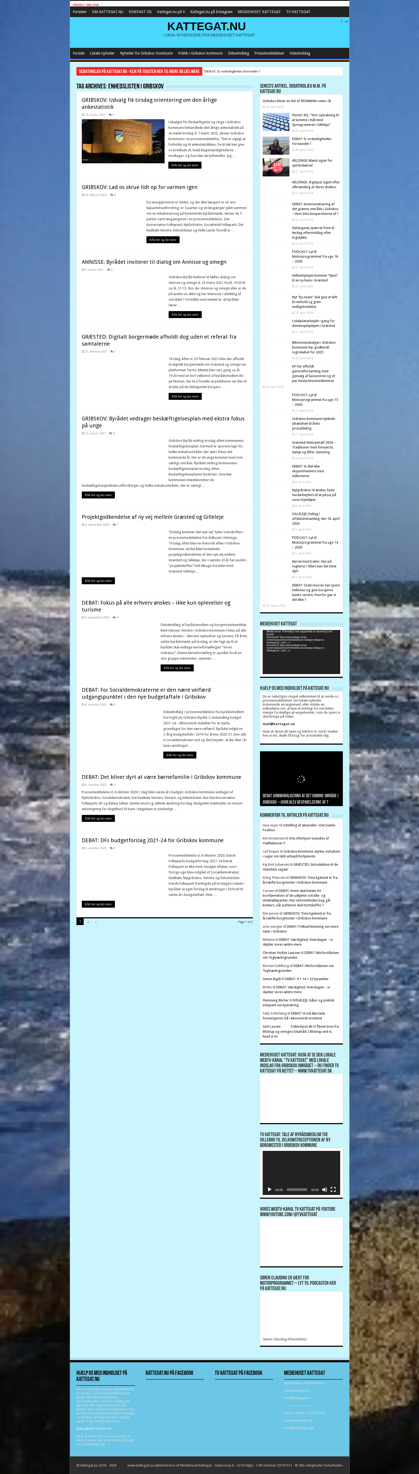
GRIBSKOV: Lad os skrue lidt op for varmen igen (139, 187)
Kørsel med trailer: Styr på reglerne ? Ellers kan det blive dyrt (314, 566)
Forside (78, 53)
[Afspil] (269, 1189)
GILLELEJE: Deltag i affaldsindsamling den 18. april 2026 (316, 518)
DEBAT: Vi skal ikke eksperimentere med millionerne (308, 471)
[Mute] (324, 1189)
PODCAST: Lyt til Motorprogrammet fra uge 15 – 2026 (315, 400)
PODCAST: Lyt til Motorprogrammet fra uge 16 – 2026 (315, 256)
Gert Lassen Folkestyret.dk (287, 1026)
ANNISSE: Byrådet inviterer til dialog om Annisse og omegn (154, 262)
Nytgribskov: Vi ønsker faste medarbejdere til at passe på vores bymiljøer (314, 495)
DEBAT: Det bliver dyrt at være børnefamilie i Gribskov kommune (161, 777)
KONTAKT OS (140, 12)
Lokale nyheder (102, 53)
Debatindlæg (238, 53)
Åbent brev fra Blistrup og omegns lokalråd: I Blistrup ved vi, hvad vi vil (301, 1031)
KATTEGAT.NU (206, 26)
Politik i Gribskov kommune (200, 53)
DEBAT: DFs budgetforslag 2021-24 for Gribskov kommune (153, 840)
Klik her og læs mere (185, 165)
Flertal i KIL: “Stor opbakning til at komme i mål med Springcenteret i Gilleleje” (315, 120)
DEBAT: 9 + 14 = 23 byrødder (307, 979)
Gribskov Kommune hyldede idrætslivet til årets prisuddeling (313, 423)
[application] (301, 652)
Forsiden (80, 12)
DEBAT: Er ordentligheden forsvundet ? (232, 71)
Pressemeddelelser (269, 53)
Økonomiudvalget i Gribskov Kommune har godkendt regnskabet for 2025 (314, 347)
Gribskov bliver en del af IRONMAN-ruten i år (297, 101)
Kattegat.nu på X (171, 12)
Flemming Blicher (276, 1000)
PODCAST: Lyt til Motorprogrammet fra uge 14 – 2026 (315, 542)
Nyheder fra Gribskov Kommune (146, 53)
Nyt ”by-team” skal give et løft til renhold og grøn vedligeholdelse (314, 302)
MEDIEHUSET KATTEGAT (259, 12)
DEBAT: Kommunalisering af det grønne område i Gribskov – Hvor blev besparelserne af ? (315, 209)
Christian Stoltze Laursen (281, 953)
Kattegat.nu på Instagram (211, 12)
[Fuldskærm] (333, 1189)
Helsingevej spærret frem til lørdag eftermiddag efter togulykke (313, 232)
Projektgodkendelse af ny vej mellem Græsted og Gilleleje (153, 517)
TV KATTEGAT (298, 12)
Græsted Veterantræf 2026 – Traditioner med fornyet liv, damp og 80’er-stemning (314, 447)
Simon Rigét (272, 979)
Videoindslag (300, 53)
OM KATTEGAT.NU (107, 12)
